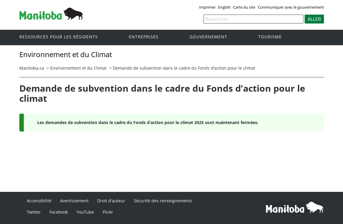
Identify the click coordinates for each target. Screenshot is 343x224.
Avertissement (74, 200)
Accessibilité (39, 200)
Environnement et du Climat (78, 68)
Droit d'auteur (111, 200)
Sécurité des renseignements (163, 200)
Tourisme (270, 37)
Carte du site (244, 7)
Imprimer (207, 7)
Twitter (34, 212)
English (224, 7)
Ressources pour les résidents (58, 37)
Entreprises (144, 37)
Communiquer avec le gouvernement (291, 7)
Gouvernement (208, 37)
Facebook (58, 212)
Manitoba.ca (31, 68)
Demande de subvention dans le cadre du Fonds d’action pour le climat (184, 68)
